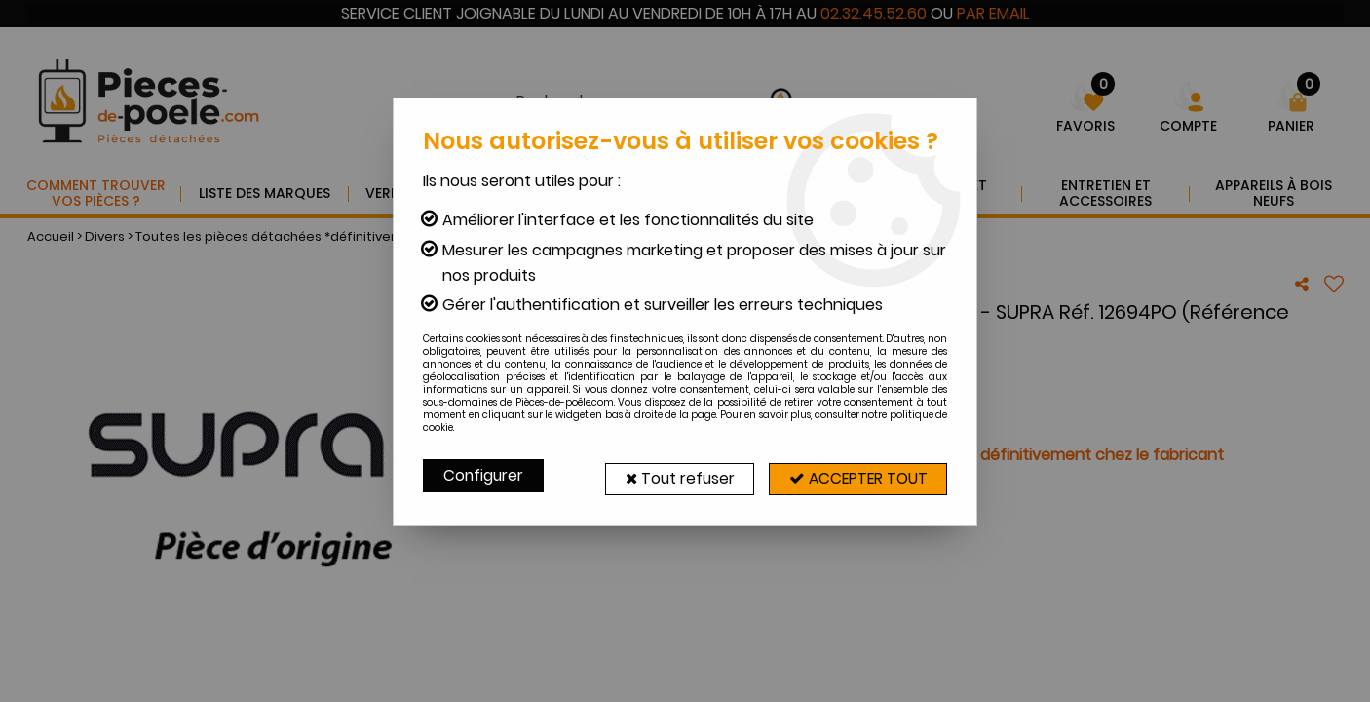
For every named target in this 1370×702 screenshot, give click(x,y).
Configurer (484, 475)
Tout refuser (673, 475)
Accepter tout (855, 475)
